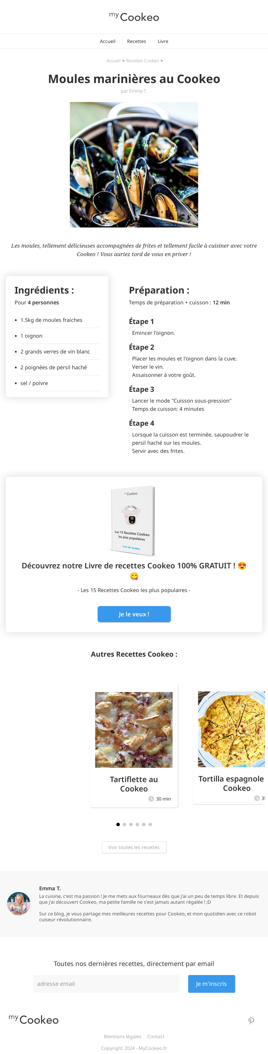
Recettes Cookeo (142, 60)
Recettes (136, 41)
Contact (156, 1036)
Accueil (107, 41)
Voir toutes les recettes (134, 847)
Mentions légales (122, 1036)
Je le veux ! (134, 614)
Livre (163, 41)
